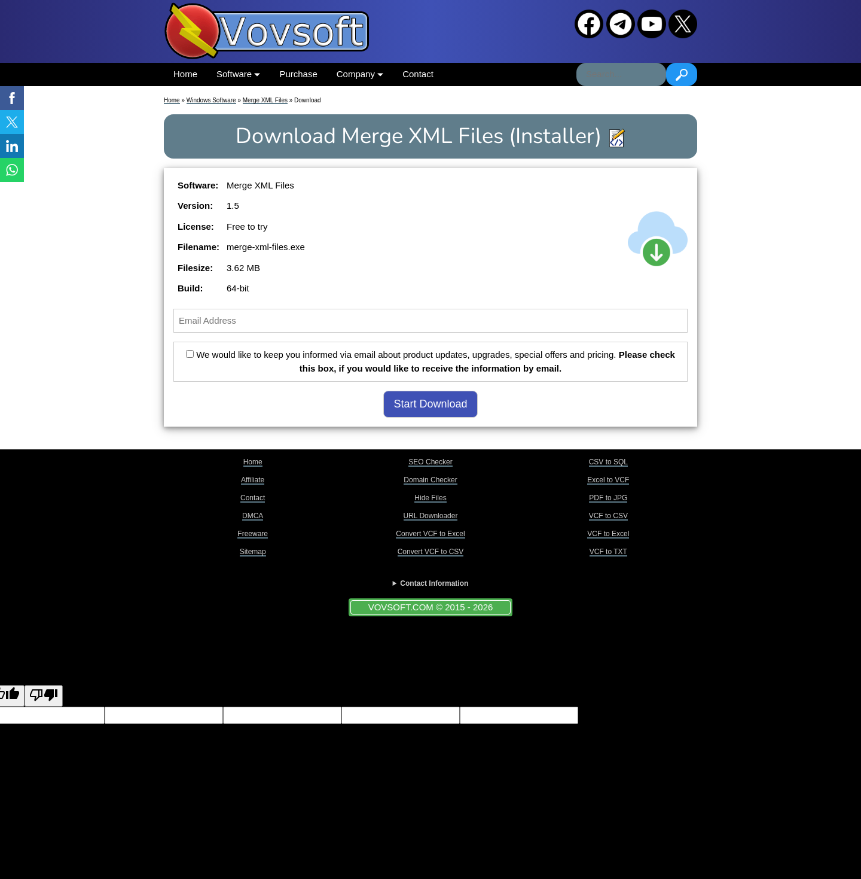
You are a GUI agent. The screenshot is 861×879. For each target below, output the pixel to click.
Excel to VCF (608, 480)
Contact (417, 74)
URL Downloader (431, 516)
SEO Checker (430, 462)
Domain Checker (430, 480)
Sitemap (253, 552)
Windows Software (211, 100)
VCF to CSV (608, 516)
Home (185, 74)
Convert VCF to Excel (430, 534)
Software (238, 74)
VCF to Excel (608, 534)
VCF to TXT (608, 552)
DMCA (252, 516)
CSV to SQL (608, 462)
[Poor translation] (44, 696)
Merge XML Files (265, 100)
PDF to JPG (608, 498)
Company (360, 74)
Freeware (252, 534)
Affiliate (252, 480)
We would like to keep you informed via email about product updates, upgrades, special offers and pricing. (430, 361)
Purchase (298, 74)
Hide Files (430, 498)
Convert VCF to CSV (431, 552)
